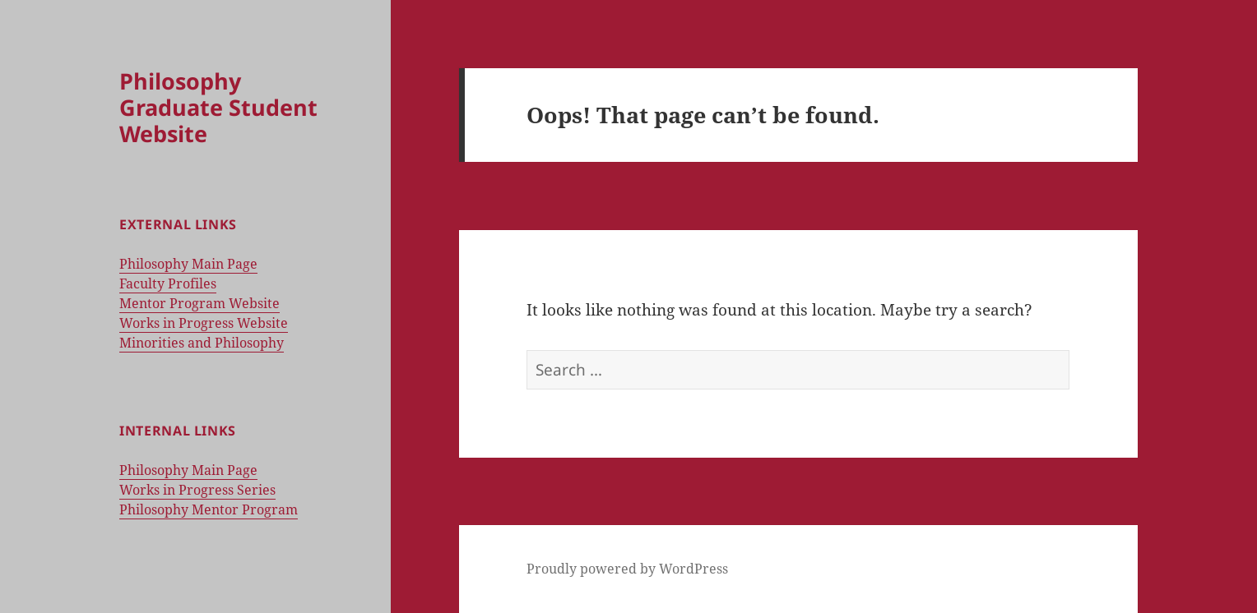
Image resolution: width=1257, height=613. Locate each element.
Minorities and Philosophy (201, 343)
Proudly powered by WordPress (627, 569)
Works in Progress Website (203, 323)
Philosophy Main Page (188, 264)
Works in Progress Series (197, 490)
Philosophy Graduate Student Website (218, 107)
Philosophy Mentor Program (208, 509)
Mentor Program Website (199, 303)
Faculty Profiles (167, 283)
